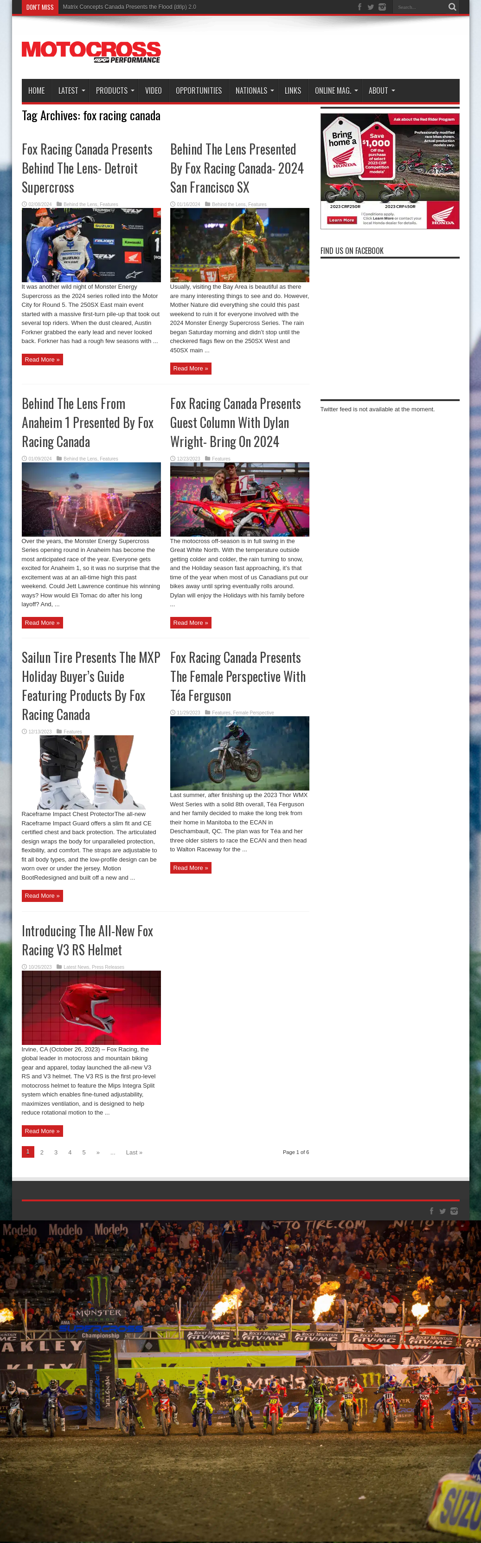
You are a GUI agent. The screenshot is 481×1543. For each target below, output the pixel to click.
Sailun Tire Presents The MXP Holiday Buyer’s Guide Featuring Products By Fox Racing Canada (91, 686)
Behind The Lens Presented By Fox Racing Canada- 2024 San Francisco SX (237, 167)
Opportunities (199, 90)
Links (293, 90)
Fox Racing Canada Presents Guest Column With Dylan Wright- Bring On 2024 (235, 422)
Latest (71, 90)
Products (115, 90)
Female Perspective (253, 712)
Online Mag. (336, 90)
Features (109, 204)
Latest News (76, 967)
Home (36, 90)
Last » (134, 1152)
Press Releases (108, 967)
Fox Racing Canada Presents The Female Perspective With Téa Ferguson (238, 676)
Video (153, 90)
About (382, 90)
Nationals (255, 90)
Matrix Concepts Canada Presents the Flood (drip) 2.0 (129, 7)
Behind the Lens (80, 204)
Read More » (42, 359)
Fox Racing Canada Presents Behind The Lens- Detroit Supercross (87, 167)
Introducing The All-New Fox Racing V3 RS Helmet (87, 940)
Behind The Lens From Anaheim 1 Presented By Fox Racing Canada (88, 422)
